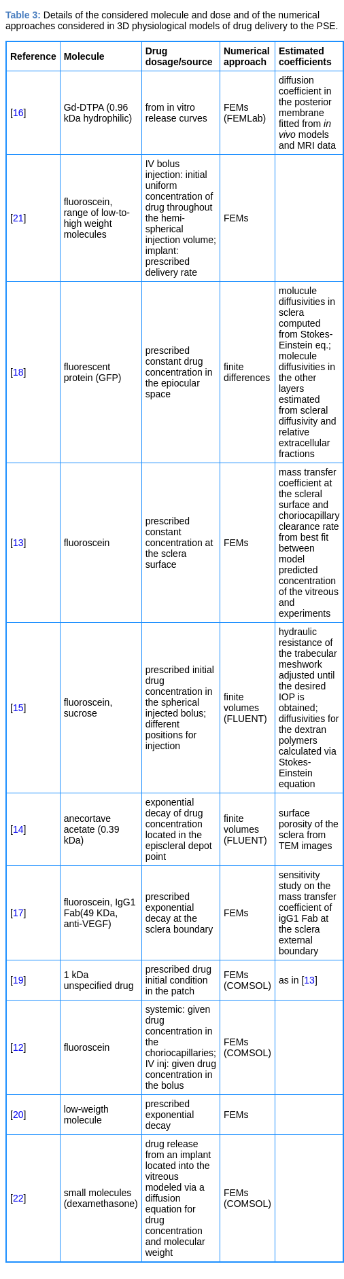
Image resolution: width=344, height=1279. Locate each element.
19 (18, 980)
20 (18, 1114)
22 (18, 1198)
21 (18, 218)
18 (18, 372)
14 (18, 829)
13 (18, 542)
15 (18, 707)
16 (18, 112)
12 (18, 1047)
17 (18, 912)
